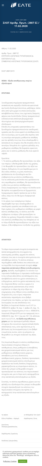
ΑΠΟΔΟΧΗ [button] (22, 461)
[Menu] (3, 5)
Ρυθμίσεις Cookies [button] (9, 461)
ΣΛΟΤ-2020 (23, 20)
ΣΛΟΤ (17, 20)
